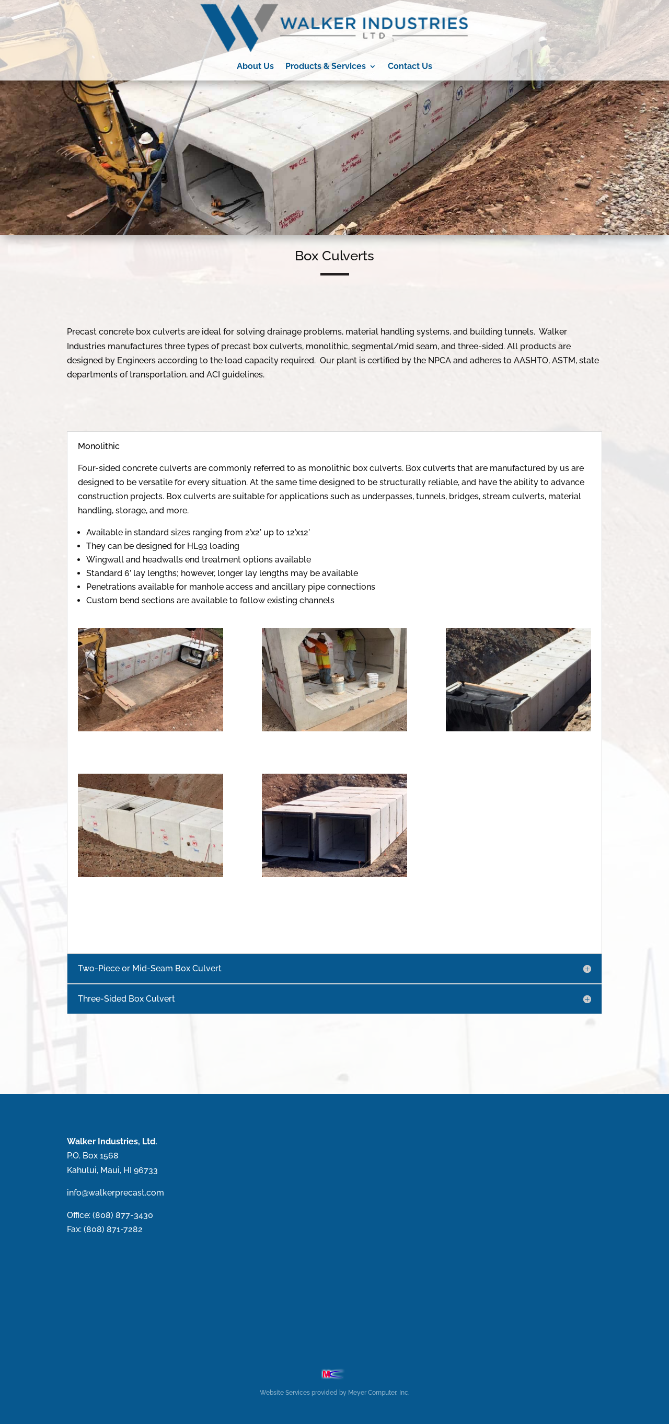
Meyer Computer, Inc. (378, 1392)
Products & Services (325, 66)
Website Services (285, 1392)
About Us (255, 66)
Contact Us (410, 66)
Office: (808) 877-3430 (110, 1215)
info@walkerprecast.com (115, 1193)
